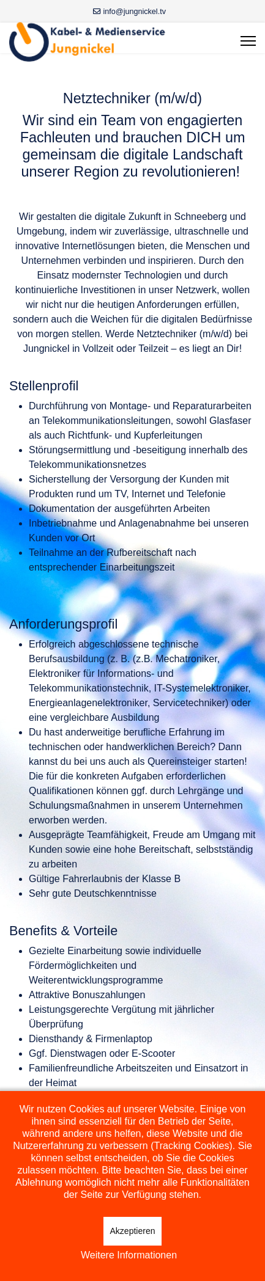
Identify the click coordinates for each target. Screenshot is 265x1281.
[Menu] (248, 41)
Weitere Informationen (129, 1255)
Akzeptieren (132, 1231)
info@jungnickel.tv (134, 11)
